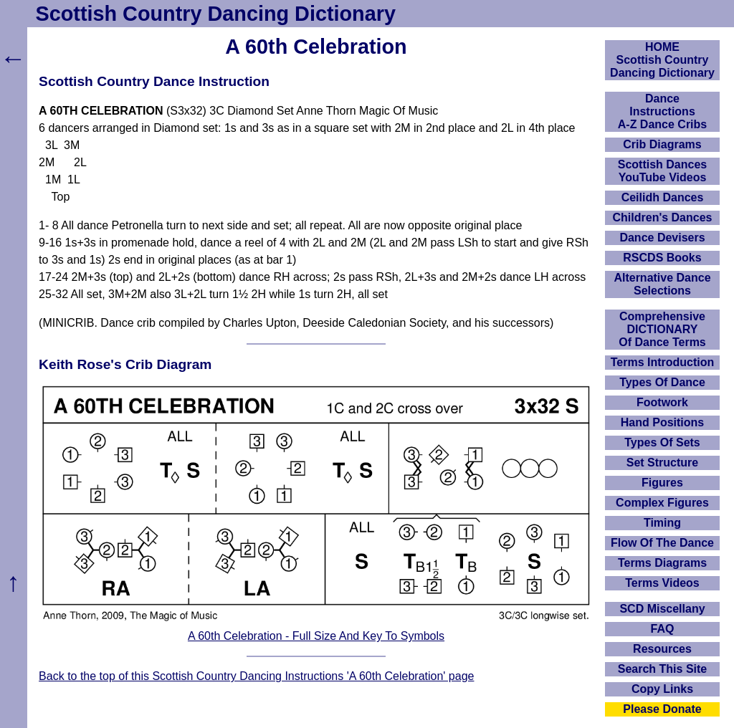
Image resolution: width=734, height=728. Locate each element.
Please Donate (662, 709)
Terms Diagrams (662, 563)
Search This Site (662, 669)
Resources (662, 649)
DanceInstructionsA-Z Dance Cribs (662, 111)
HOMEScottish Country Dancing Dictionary (662, 60)
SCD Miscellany (662, 609)
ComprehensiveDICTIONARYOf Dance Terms (662, 329)
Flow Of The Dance (662, 543)
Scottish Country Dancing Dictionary (216, 13)
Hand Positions (662, 422)
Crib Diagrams (662, 144)
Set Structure (662, 462)
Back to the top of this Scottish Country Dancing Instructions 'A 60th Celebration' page (256, 676)
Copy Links (662, 689)
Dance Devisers (662, 237)
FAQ (663, 629)
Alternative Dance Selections (662, 284)
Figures (662, 482)
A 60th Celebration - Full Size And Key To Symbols (316, 636)
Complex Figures (662, 503)
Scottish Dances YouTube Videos (662, 170)
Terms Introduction (663, 362)
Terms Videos (662, 583)
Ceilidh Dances (662, 197)
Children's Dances (662, 217)
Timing (662, 523)
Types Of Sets (662, 442)
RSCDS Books (662, 258)
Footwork (662, 402)
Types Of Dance (662, 382)
